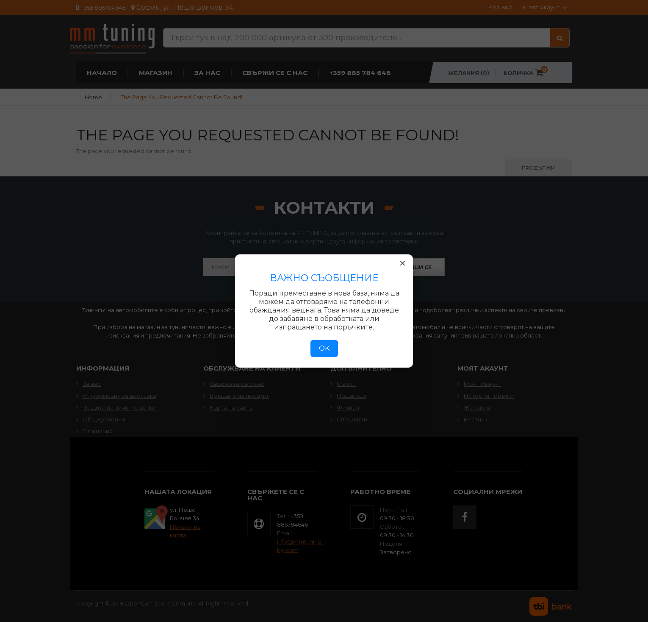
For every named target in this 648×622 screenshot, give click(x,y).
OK (324, 348)
